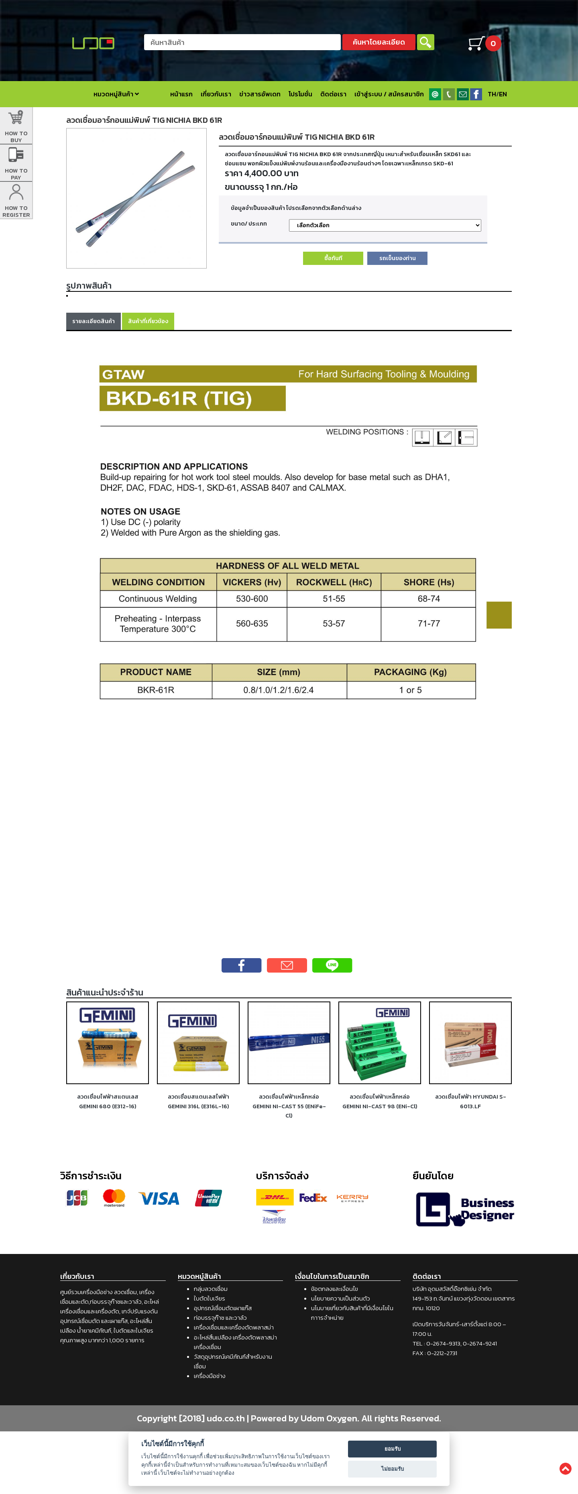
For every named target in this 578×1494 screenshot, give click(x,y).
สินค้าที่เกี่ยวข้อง (148, 383)
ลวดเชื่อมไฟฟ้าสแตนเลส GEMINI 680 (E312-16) (107, 1164)
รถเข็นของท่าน (397, 258)
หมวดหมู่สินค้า (116, 94)
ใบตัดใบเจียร (209, 1361)
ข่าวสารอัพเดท (260, 94)
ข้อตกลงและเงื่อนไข (334, 1351)
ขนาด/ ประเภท (249, 223)
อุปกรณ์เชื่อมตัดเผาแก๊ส (223, 1370)
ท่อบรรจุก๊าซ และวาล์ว (220, 1380)
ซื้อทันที (333, 258)
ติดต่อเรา (333, 94)
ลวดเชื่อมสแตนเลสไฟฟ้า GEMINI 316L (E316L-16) (198, 1164)
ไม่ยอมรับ (392, 1469)
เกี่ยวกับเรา (216, 94)
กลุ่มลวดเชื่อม (211, 1351)
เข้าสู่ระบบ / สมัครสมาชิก (389, 94)
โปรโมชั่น (300, 94)
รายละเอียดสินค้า (93, 383)
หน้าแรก (181, 94)
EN (503, 94)
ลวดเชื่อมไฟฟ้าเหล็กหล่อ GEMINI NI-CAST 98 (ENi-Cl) (379, 1164)
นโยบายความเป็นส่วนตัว (340, 1361)
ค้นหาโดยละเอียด (379, 42)
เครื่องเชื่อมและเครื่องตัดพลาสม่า (234, 1389)
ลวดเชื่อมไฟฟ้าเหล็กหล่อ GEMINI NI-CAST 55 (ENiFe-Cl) (289, 1168)
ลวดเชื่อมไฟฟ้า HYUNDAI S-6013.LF (470, 1164)
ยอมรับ (393, 1449)
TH (492, 94)
